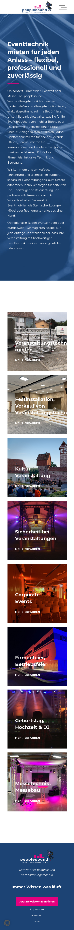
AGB (37, 921)
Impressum (37, 909)
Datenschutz (37, 915)
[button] (7, 923)
